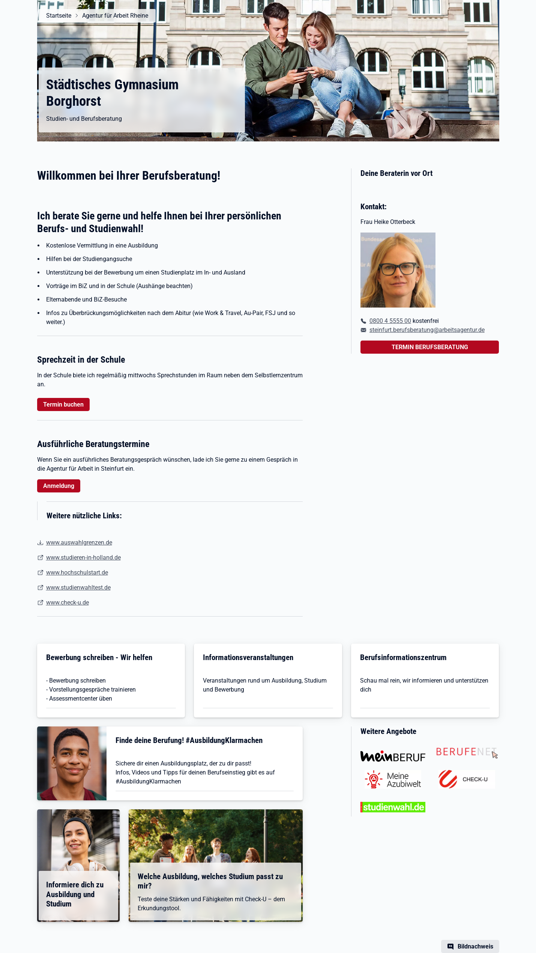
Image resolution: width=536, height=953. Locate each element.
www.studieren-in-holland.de (83, 557)
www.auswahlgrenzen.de (79, 542)
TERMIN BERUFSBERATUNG (430, 347)
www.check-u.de (67, 602)
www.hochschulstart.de (77, 572)
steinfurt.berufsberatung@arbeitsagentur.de (427, 329)
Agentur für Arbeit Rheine (115, 15)
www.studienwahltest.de (78, 587)
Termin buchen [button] (63, 404)
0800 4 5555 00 (390, 320)
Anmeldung (58, 485)
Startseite (58, 15)
